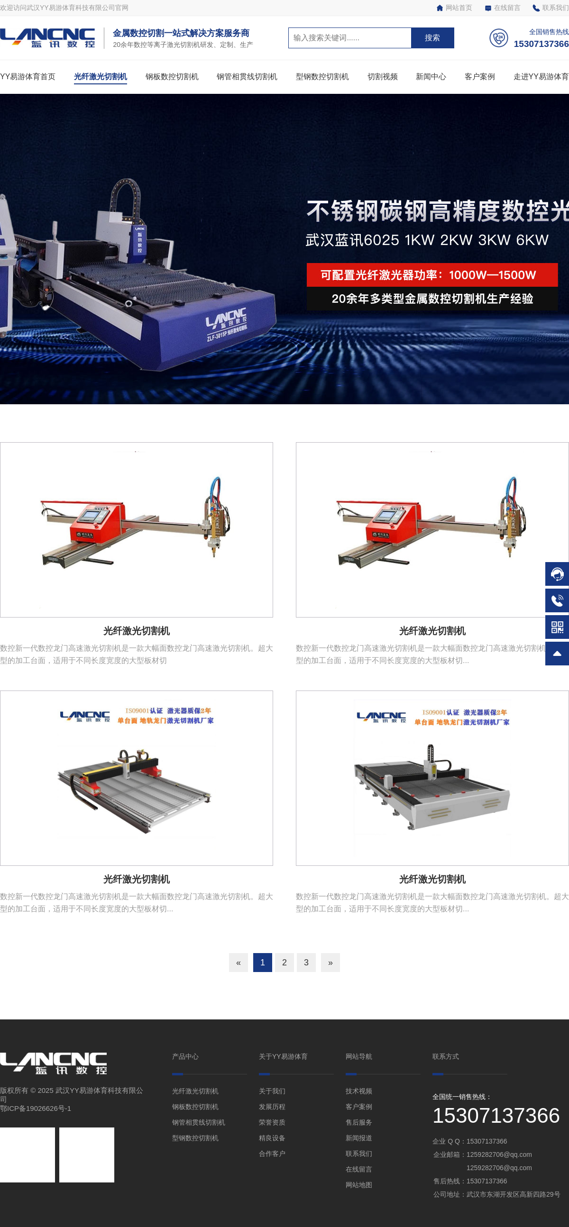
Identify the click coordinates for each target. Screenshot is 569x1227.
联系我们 (550, 8)
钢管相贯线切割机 (247, 77)
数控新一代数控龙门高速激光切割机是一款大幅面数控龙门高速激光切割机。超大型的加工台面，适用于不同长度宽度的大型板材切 (136, 654)
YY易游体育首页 (27, 77)
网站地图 (359, 1185)
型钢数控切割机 (322, 77)
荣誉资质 (272, 1122)
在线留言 (502, 8)
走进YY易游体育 (541, 77)
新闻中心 (431, 77)
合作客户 (272, 1153)
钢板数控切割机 (172, 77)
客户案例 (480, 77)
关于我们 (272, 1091)
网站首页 (454, 8)
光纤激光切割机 (100, 77)
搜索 (432, 38)
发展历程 (272, 1106)
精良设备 (272, 1138)
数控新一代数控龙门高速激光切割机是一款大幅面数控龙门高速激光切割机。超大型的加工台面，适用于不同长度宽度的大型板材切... (432, 654)
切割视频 (382, 77)
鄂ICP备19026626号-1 (35, 1108)
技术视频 (359, 1091)
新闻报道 (359, 1138)
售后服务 (359, 1122)
